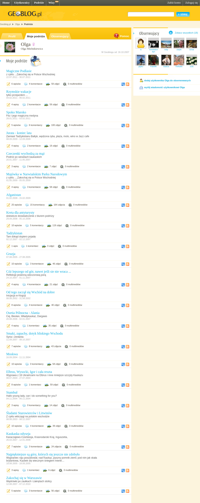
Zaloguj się (191, 2)
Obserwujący (60, 36)
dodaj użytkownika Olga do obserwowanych (167, 80)
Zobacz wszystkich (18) (186, 32)
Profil (11, 36)
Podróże (39, 2)
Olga (17, 24)
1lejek (178, 50)
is (141, 50)
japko (141, 66)
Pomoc (121, 36)
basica (166, 66)
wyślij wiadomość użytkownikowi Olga (164, 87)
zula (191, 66)
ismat (191, 50)
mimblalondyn (153, 51)
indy (166, 50)
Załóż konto (174, 2)
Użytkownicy (22, 2)
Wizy (52, 2)
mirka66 (178, 66)
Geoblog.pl (5, 24)
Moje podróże (36, 36)
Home (6, 2)
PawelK (153, 66)
